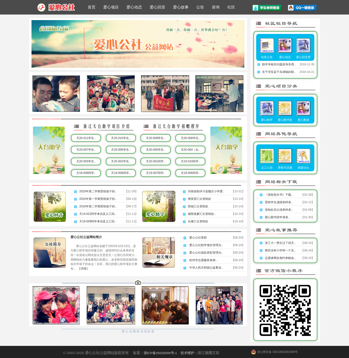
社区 (231, 7)
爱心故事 (181, 7)
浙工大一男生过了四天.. (280, 243)
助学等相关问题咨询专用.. (279, 64)
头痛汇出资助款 (198, 221)
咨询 (216, 7)
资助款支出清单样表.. (279, 209)
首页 (91, 7)
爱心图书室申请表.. (277, 217)
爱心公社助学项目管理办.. (206, 245)
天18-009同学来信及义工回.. (97, 221)
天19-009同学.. (86, 173)
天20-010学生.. (120, 138)
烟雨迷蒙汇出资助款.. (202, 214)
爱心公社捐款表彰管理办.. (206, 252)
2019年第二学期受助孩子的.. (97, 206)
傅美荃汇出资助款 (199, 199)
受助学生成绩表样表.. (279, 202)
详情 (83, 268)
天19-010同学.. (190, 161)
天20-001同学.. (155, 161)
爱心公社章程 (198, 237)
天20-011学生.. (86, 138)
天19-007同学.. (155, 173)
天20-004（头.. (190, 149)
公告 (200, 7)
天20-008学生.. (190, 138)
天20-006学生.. (120, 149)
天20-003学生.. (86, 161)
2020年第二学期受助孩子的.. (97, 191)
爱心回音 (157, 7)
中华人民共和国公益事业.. (206, 267)
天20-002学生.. (120, 161)
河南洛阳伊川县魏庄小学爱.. (206, 191)
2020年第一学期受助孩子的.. (97, 199)
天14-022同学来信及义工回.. (97, 214)
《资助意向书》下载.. (279, 194)
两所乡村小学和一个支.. (280, 250)
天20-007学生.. (86, 149)
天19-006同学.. (190, 173)
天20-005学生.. (155, 149)
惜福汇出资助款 (198, 206)
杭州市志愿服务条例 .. (203, 260)
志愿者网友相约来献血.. (280, 258)
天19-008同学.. (120, 173)
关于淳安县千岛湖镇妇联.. (279, 72)
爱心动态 (134, 7)
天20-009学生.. (155, 138)
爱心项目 (111, 7)
